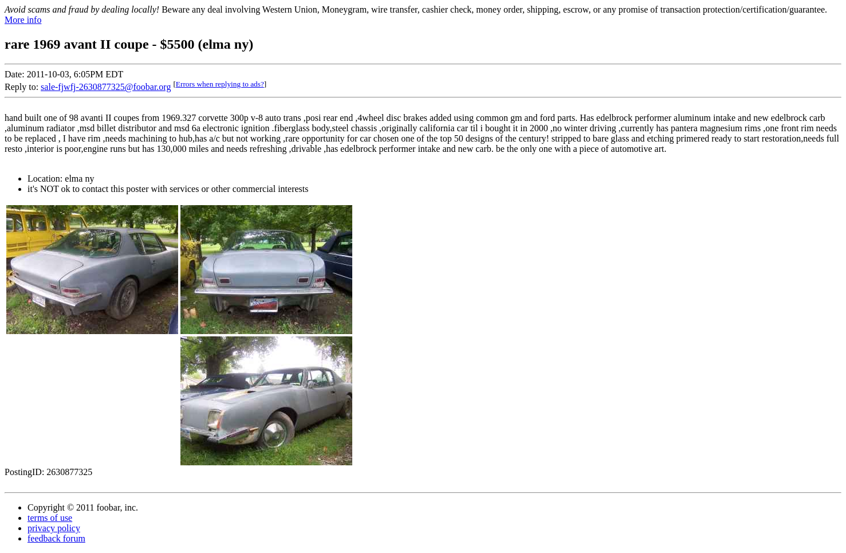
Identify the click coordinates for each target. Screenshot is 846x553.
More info (23, 20)
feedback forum (56, 538)
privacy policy (53, 528)
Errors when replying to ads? (220, 84)
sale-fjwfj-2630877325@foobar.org (106, 87)
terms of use (49, 518)
